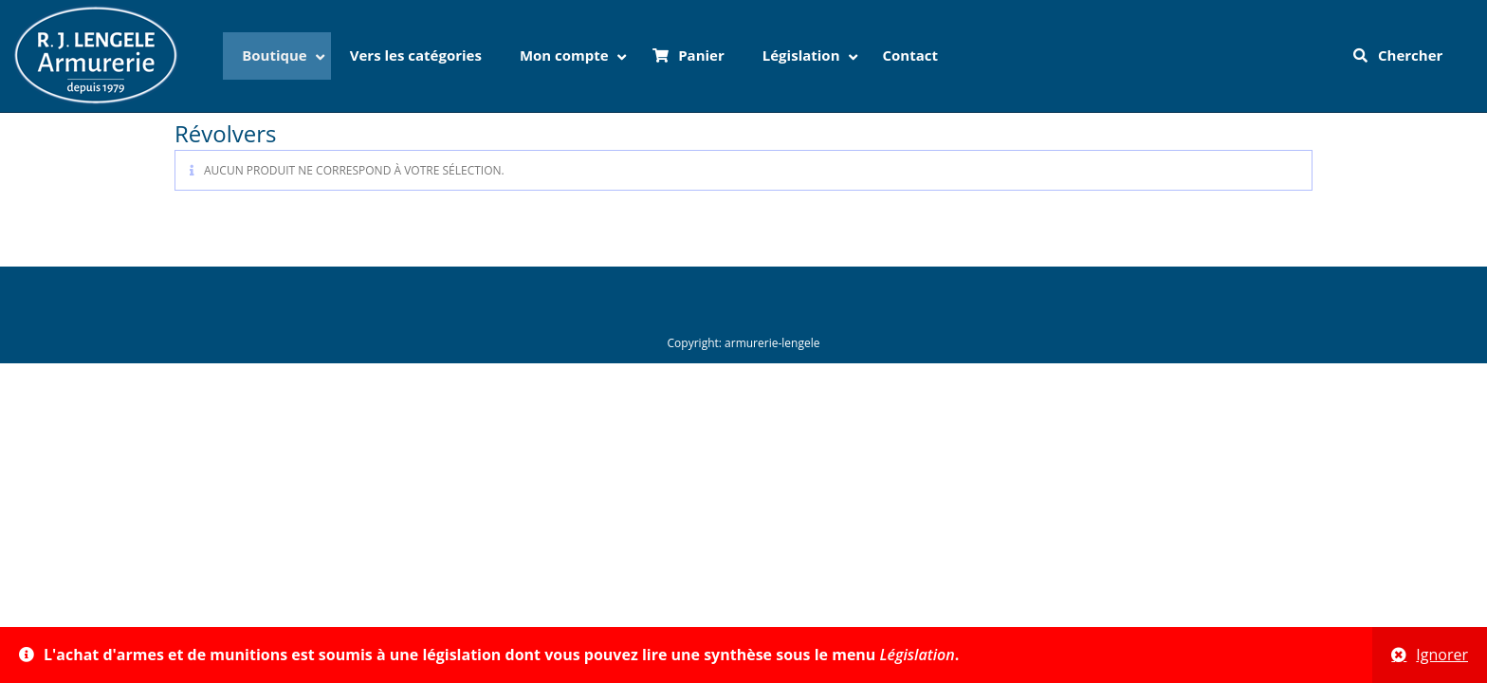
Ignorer (1442, 654)
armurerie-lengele (772, 343)
